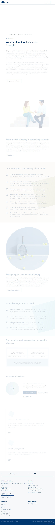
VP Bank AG (6, 35)
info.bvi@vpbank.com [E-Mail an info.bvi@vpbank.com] (43, 392)
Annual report (5, 513)
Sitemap (46, 522)
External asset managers (35, 489)
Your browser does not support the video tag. (27, 25)
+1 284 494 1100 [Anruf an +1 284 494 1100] (27, 396)
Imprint (34, 521)
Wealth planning (33, 485)
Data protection (48, 521)
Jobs (2, 506)
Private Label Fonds (34, 491)
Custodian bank (32, 487)
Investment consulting (34, 492)
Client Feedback (6, 509)
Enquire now (11, 155)
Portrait (3, 504)
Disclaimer (40, 521)
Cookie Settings (6, 515)
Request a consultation (14, 81)
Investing (20, 34)
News (3, 508)
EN (35, 473)
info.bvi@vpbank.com (7, 495)
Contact (3, 511)
